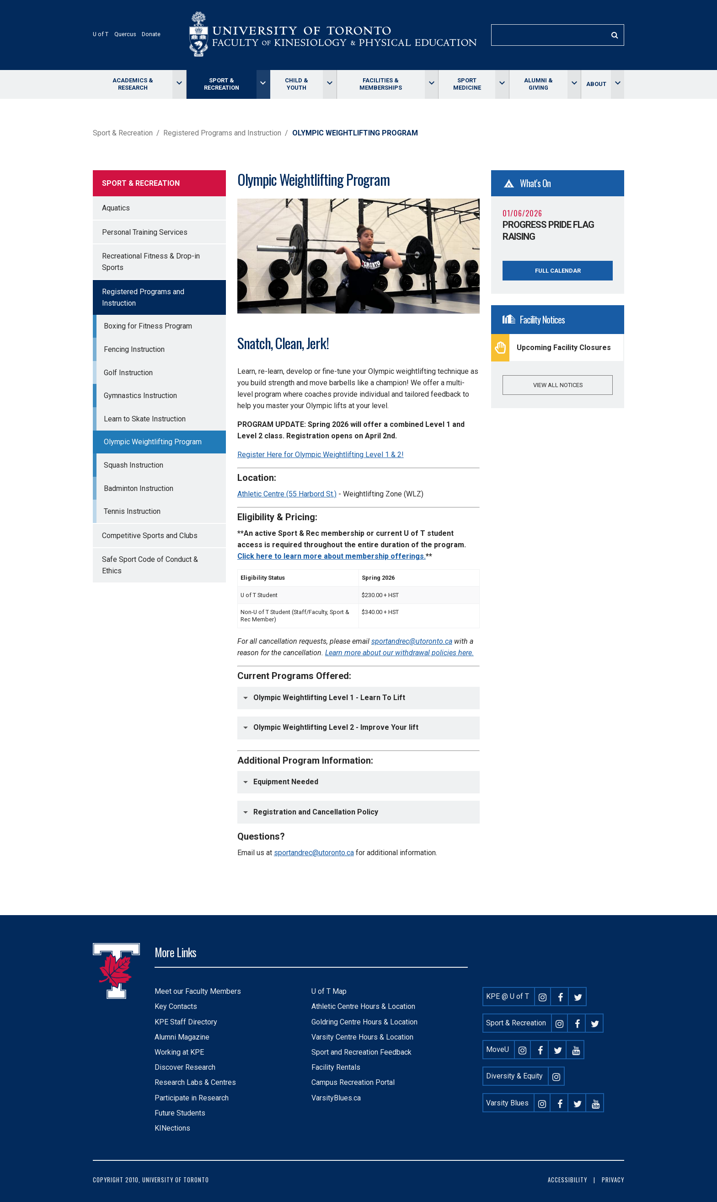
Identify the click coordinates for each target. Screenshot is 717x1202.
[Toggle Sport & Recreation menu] (263, 84)
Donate (151, 34)
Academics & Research (132, 84)
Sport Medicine (467, 84)
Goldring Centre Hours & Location (364, 1022)
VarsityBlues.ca (336, 1098)
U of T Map (329, 991)
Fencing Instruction (134, 349)
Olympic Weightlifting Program (153, 441)
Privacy (613, 1179)
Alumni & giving (538, 84)
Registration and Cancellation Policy (315, 811)
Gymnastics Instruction (140, 395)
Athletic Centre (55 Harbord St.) (287, 494)
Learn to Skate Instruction (145, 419)
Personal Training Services (144, 232)
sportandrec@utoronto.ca (314, 852)
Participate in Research (192, 1098)
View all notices (558, 385)
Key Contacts (176, 1006)
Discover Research (185, 1067)
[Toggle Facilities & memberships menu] (431, 84)
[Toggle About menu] (617, 84)
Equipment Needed (285, 781)
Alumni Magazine (182, 1037)
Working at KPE (179, 1052)
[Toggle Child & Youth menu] (329, 84)
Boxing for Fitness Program (148, 326)
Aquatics (116, 208)
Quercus (125, 34)
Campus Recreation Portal (353, 1082)
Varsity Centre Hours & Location (362, 1037)
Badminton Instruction (138, 488)
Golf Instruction (128, 372)
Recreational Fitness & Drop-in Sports (151, 262)
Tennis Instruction (132, 511)
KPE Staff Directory (186, 1022)
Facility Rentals (335, 1067)
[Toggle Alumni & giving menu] (574, 84)
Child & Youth (296, 84)
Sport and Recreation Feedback (361, 1052)
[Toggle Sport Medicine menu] (501, 84)
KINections (172, 1128)
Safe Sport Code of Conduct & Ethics (150, 565)
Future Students (180, 1113)
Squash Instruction (133, 465)
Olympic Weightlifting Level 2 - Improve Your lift (335, 727)
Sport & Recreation (221, 84)
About (596, 84)
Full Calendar (558, 270)
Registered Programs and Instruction (222, 133)
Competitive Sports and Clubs (150, 535)
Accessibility (567, 1179)
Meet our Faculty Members (198, 991)
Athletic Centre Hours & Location (363, 1006)
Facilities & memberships (380, 84)
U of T (100, 34)
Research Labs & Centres (195, 1082)
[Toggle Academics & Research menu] (179, 84)
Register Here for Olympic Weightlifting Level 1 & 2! (320, 454)
